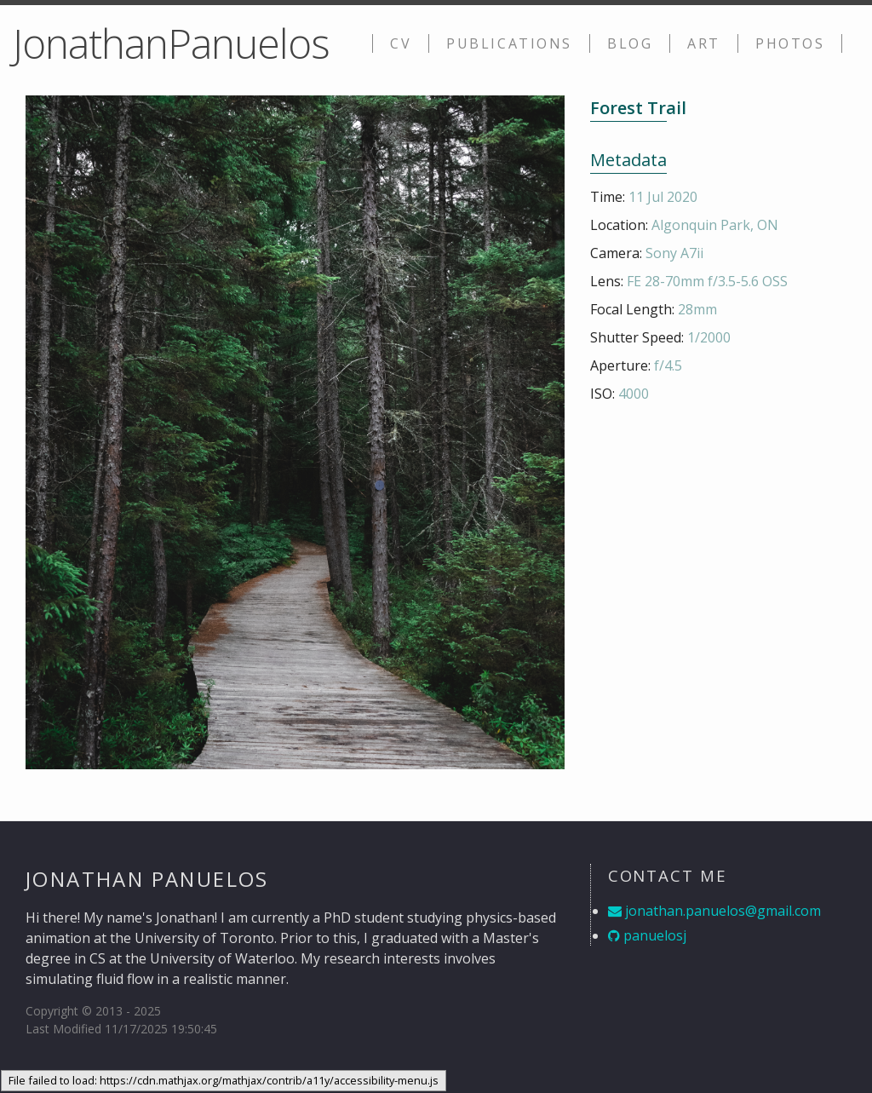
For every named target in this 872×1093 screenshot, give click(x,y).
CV (400, 43)
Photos (789, 43)
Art (703, 43)
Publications (509, 43)
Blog (629, 43)
